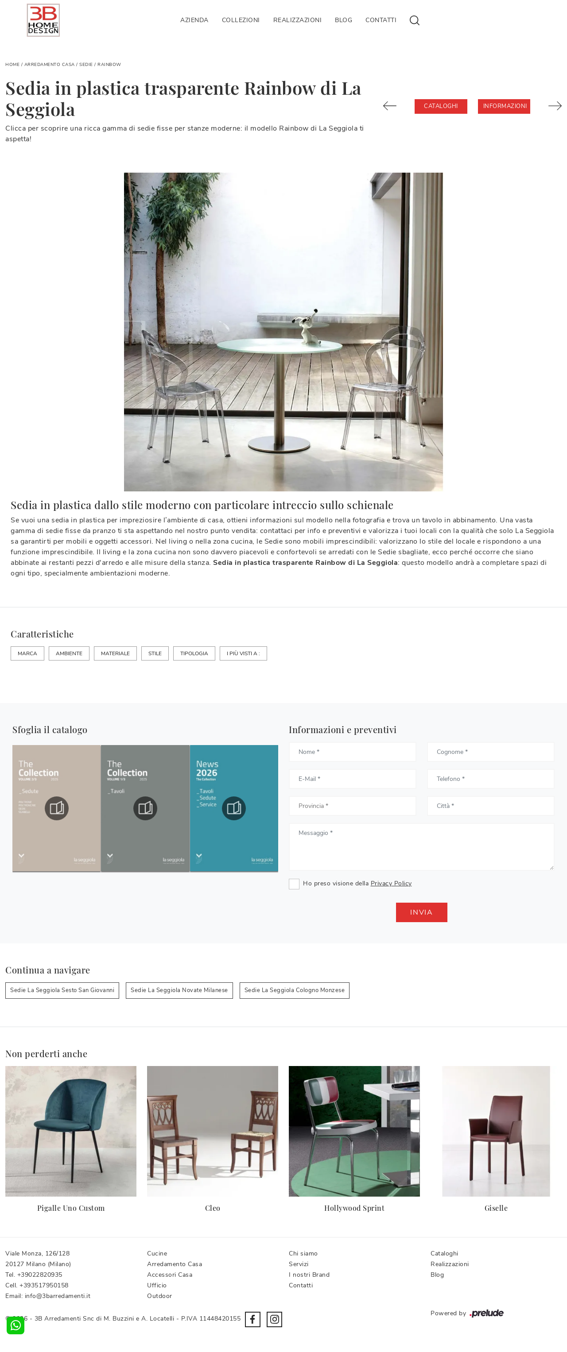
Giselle (496, 1208)
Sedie (86, 65)
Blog (343, 20)
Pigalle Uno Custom (71, 1208)
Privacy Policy (391, 883)
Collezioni (241, 20)
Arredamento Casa (49, 65)
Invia (421, 912)
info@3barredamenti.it (58, 1296)
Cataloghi (441, 106)
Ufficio (157, 1285)
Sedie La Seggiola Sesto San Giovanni (62, 990)
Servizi (299, 1264)
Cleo (213, 1208)
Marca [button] (27, 653)
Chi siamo (303, 1253)
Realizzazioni (297, 20)
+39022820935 (39, 1275)
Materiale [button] (115, 653)
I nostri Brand (309, 1275)
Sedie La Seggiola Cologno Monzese (295, 990)
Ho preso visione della (357, 883)
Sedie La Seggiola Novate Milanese (179, 990)
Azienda (194, 20)
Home (12, 65)
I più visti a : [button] (243, 653)
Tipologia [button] (194, 653)
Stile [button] (155, 653)
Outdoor (159, 1296)
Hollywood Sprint (354, 1208)
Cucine (157, 1253)
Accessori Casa (169, 1275)
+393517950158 (44, 1285)
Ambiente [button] (69, 653)
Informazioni (505, 106)
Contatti (380, 20)
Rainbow (109, 65)
